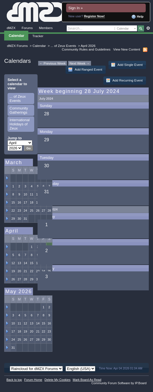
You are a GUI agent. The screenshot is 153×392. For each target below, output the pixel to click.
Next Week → (79, 63)
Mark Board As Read (87, 379)
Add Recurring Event (124, 80)
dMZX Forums (17, 45)
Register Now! (94, 16)
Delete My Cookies (58, 379)
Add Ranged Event (85, 69)
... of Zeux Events (63, 45)
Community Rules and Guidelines (86, 49)
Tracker (37, 36)
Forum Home (33, 379)
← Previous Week (53, 63)
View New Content (126, 49)
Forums (27, 28)
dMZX (11, 28)
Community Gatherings (19, 110)
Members (46, 28)
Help (137, 17)
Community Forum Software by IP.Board (119, 383)
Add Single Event (127, 65)
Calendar (16, 36)
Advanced (148, 28)
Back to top (14, 379)
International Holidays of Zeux (20, 124)
